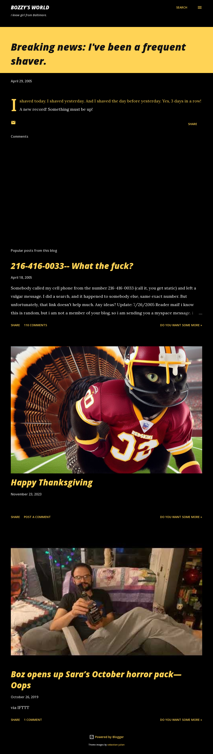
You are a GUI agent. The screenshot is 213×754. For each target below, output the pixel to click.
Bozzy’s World (30, 7)
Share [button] (192, 124)
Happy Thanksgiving (52, 482)
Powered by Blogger (106, 737)
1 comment (33, 720)
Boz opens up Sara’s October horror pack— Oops (96, 679)
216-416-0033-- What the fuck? (72, 265)
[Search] (181, 7)
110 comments (35, 325)
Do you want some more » (181, 325)
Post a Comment (37, 517)
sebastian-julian (116, 744)
